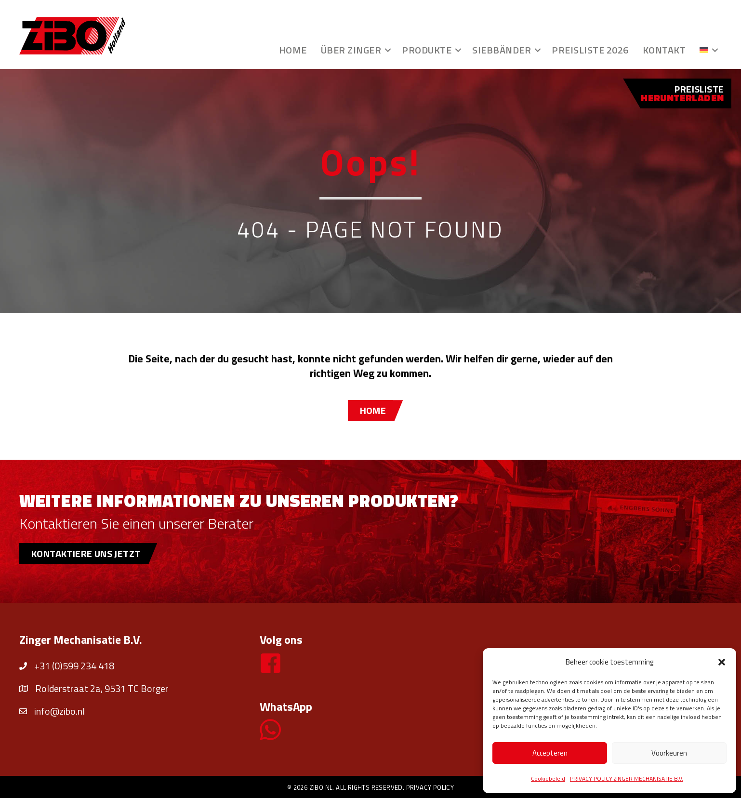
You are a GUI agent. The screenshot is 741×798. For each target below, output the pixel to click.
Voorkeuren (669, 752)
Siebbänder (501, 49)
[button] (722, 662)
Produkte (426, 49)
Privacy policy (430, 787)
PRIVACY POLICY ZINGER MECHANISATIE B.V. (626, 778)
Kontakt (664, 49)
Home (293, 49)
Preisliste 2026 (590, 49)
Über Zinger (351, 49)
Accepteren (550, 752)
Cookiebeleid (548, 778)
